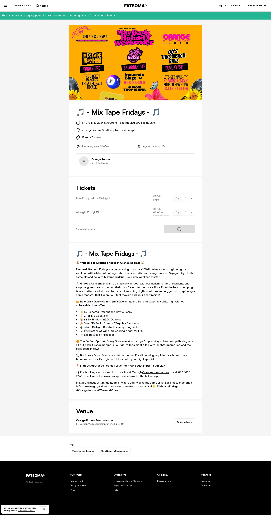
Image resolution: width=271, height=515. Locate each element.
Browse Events (23, 5)
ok (43, 509)
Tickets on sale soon (179, 229)
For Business (257, 5)
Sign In (222, 5)
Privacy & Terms (164, 481)
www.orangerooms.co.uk (119, 376)
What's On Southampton (83, 451)
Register (235, 5)
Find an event (76, 481)
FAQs (72, 490)
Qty (177, 198)
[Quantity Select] (188, 198)
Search (42, 5)
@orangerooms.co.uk (155, 372)
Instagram (205, 481)
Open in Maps (184, 422)
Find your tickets (78, 485)
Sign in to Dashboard (123, 485)
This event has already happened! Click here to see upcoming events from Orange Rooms (59, 15)
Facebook (205, 485)
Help (116, 490)
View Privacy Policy (26, 510)
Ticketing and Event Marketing (128, 481)
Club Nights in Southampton (114, 451)
